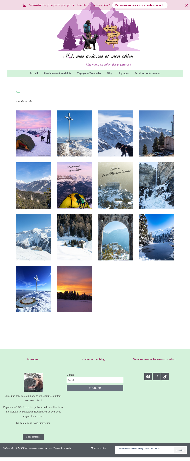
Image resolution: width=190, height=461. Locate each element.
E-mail (70, 374)
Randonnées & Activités (57, 73)
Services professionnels (147, 73)
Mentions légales (98, 449)
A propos (124, 73)
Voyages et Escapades (89, 73)
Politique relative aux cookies (149, 449)
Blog (109, 73)
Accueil (34, 73)
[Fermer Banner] (187, 5)
